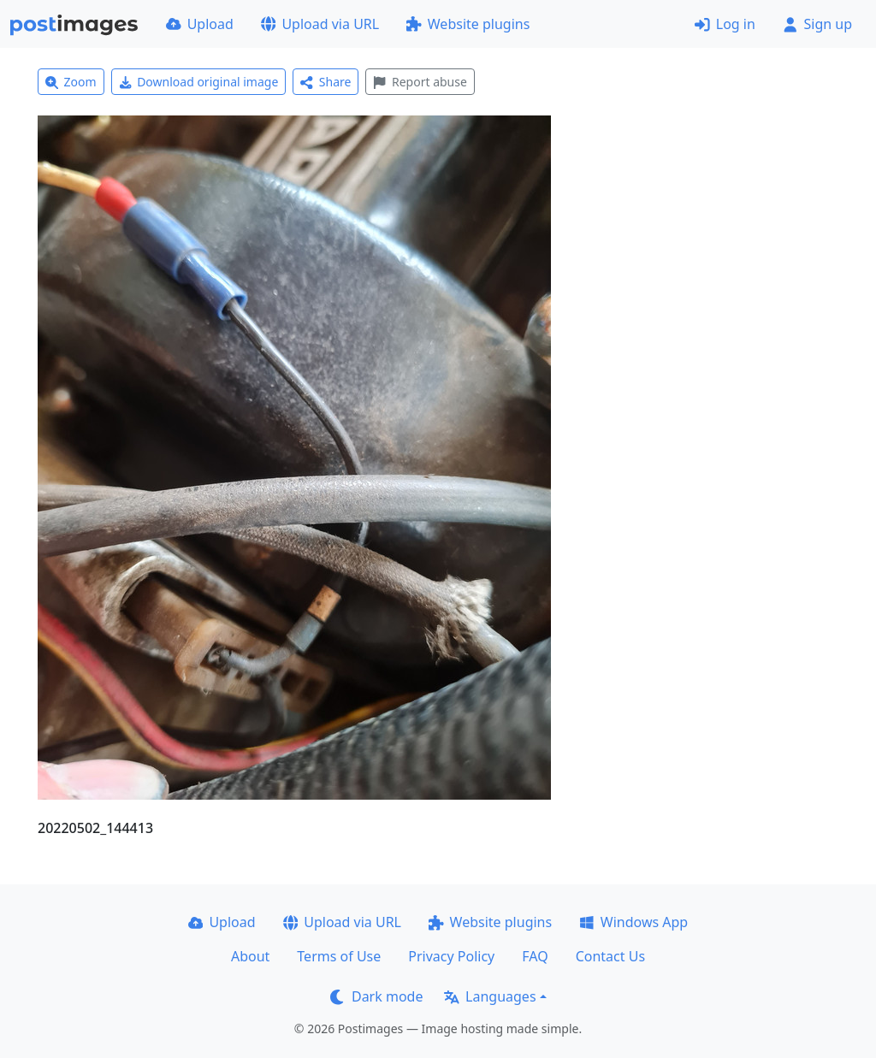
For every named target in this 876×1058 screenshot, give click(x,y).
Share (325, 82)
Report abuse (419, 82)
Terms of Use (339, 956)
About (250, 956)
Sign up (817, 24)
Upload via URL (320, 24)
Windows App (633, 922)
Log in (725, 24)
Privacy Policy (451, 956)
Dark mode (376, 996)
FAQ (535, 956)
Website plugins (468, 24)
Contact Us (610, 956)
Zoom (71, 82)
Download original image (199, 82)
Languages (490, 996)
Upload (200, 24)
